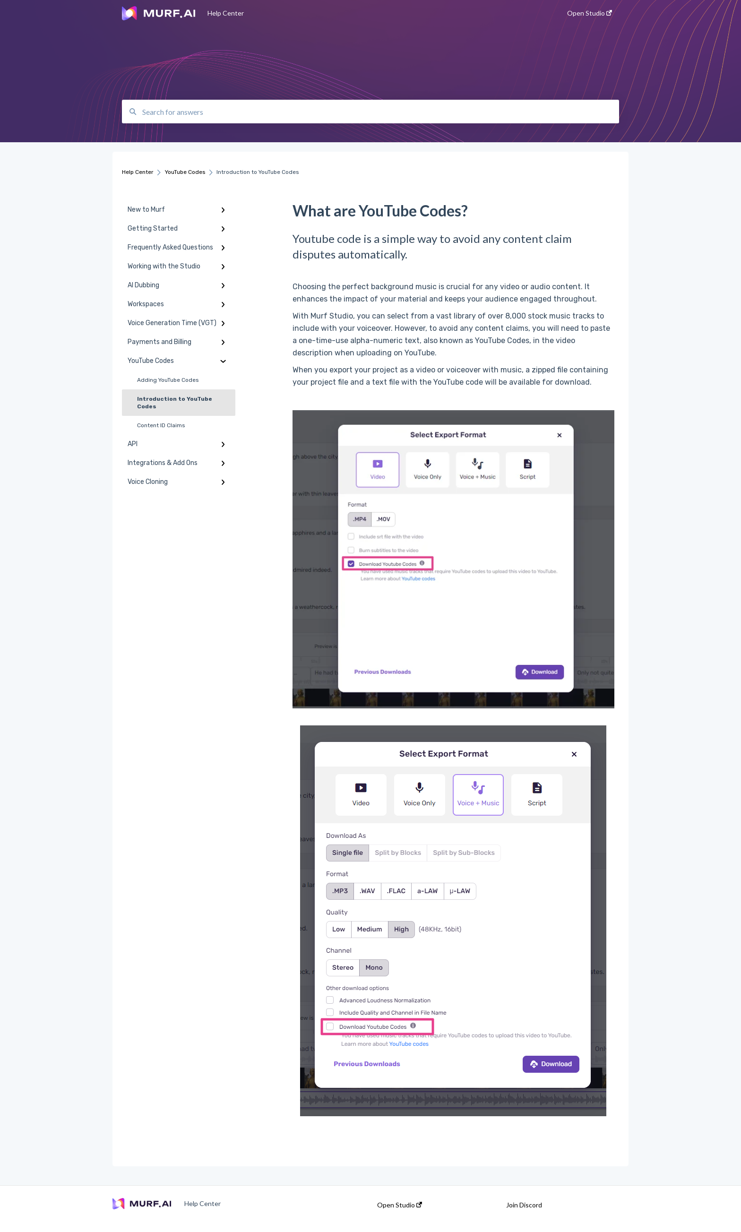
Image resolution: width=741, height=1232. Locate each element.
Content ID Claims (161, 425)
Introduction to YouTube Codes (174, 403)
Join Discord (524, 1205)
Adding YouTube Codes (168, 380)
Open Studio (399, 1205)
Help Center (225, 13)
